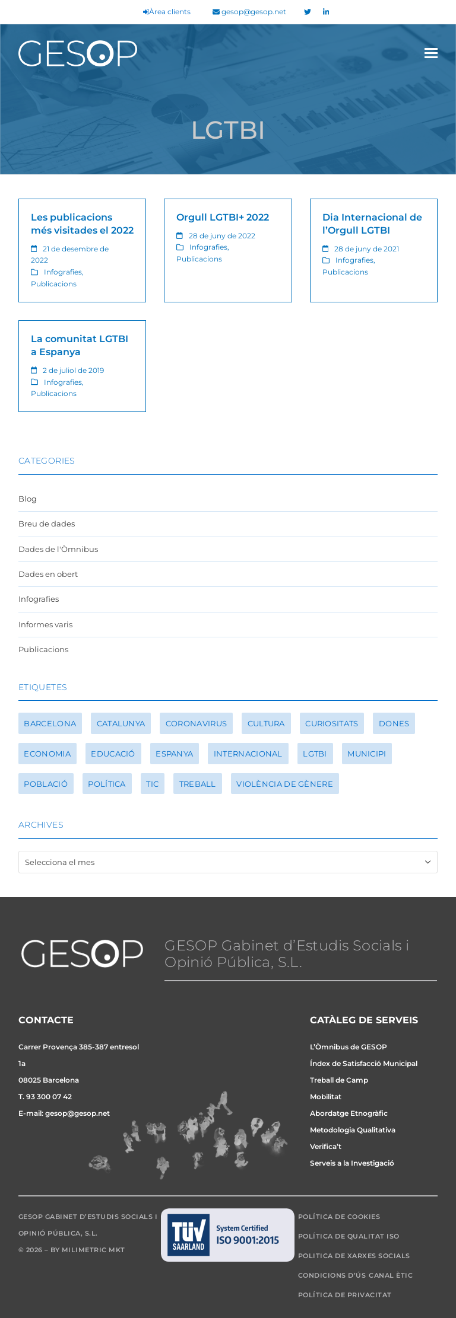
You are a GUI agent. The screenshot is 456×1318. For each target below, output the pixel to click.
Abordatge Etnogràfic (349, 1113)
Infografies (63, 271)
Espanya (174, 753)
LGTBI (315, 753)
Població (45, 784)
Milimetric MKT (93, 1250)
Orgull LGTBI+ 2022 (222, 217)
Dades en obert (48, 574)
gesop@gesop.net (249, 12)
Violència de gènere (284, 784)
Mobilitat (325, 1096)
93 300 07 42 (49, 1096)
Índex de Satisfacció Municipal (363, 1063)
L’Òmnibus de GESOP (348, 1046)
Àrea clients (167, 12)
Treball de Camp (339, 1080)
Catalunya (121, 723)
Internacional (248, 753)
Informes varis (45, 624)
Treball (197, 784)
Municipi (366, 753)
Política (106, 784)
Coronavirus (196, 723)
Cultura (266, 723)
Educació (113, 753)
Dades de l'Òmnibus (58, 549)
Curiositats (331, 723)
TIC (152, 784)
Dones (394, 723)
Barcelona (50, 723)
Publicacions (54, 283)
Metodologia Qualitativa (352, 1129)
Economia (47, 753)
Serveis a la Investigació (352, 1163)
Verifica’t (325, 1146)
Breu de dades (46, 523)
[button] (431, 53)
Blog (27, 498)
